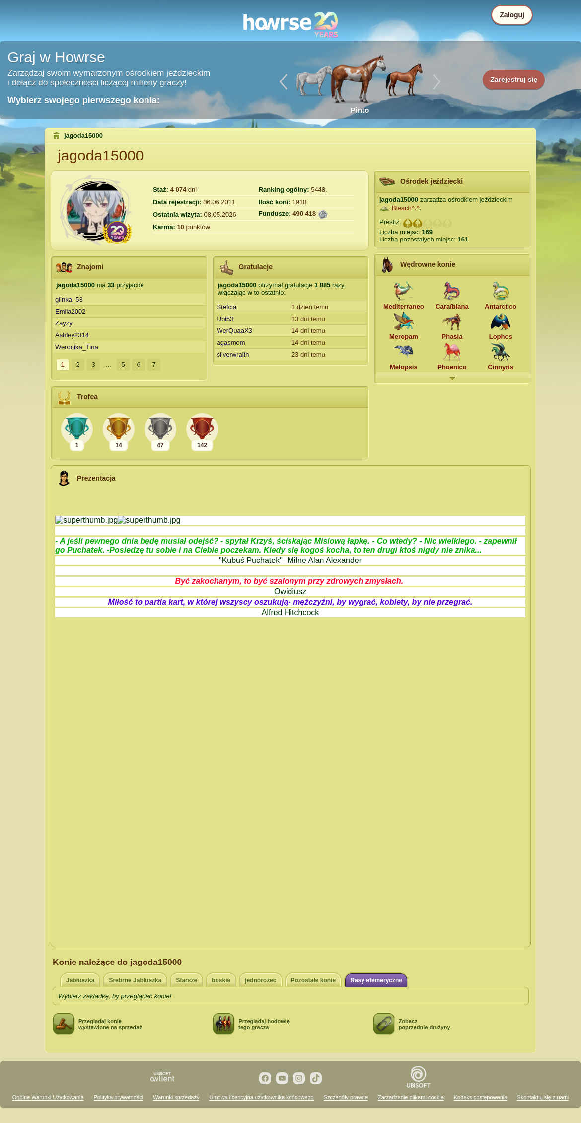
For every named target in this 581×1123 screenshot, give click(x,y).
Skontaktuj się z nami (543, 1097)
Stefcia (227, 307)
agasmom (231, 342)
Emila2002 (70, 311)
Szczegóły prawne (346, 1097)
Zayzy (64, 323)
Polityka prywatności (119, 1097)
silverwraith (233, 354)
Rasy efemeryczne (376, 980)
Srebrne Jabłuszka (135, 980)
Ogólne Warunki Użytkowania (48, 1097)
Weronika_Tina (76, 347)
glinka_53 (69, 299)
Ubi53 (225, 318)
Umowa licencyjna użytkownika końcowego (261, 1097)
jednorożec (260, 980)
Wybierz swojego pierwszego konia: (83, 100)
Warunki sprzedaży (176, 1097)
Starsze (186, 980)
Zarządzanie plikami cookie (411, 1097)
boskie (221, 980)
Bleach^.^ (406, 208)
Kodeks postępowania (481, 1097)
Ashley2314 (72, 335)
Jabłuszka (80, 980)
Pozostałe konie (313, 980)
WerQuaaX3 (234, 330)
